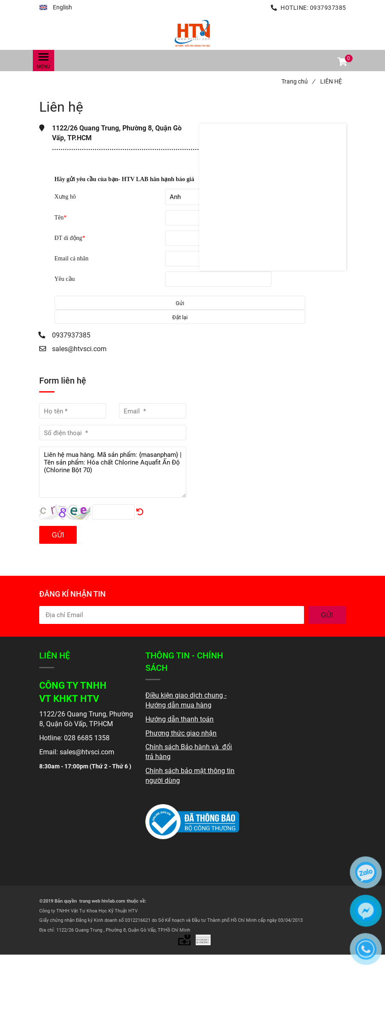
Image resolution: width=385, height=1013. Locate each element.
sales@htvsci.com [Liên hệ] (79, 349)
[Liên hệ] (193, 33)
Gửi (58, 535)
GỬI (327, 615)
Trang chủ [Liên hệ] (298, 81)
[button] (55, 7)
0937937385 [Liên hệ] (328, 7)
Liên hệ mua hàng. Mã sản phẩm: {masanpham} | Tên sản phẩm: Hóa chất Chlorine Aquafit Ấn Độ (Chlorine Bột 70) (112, 472)
